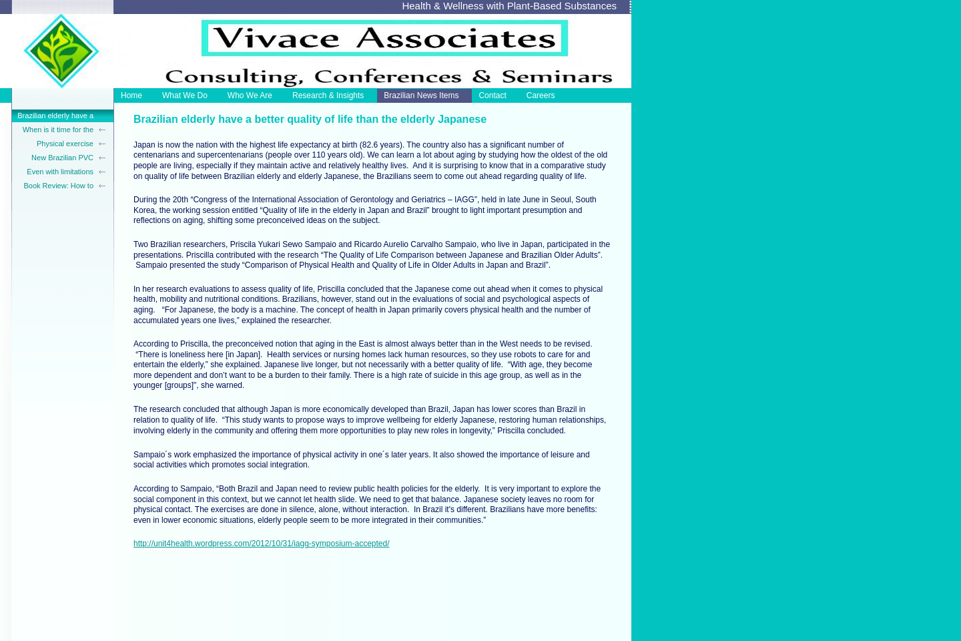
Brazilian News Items (421, 95)
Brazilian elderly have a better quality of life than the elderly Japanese (54, 117)
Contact (492, 95)
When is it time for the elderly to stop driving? (56, 131)
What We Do (185, 95)
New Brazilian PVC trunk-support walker (60, 159)
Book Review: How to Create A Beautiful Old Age (57, 187)
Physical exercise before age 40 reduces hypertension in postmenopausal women (56, 145)
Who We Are (250, 95)
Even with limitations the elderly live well (60, 173)
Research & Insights (328, 95)
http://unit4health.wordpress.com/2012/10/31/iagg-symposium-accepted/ (261, 543)
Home (131, 95)
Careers (541, 95)
